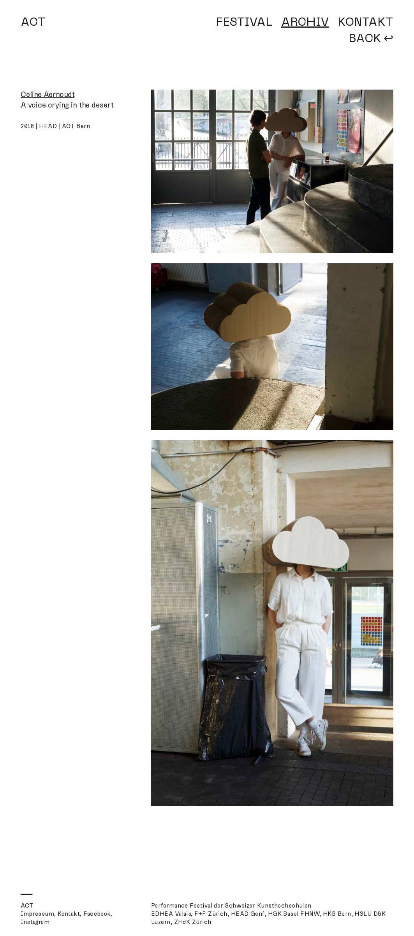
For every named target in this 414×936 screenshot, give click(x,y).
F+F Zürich (210, 913)
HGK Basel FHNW (293, 913)
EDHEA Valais (171, 913)
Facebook (97, 913)
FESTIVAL (244, 22)
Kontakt (69, 913)
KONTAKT (365, 22)
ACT (33, 22)
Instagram (35, 921)
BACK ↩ (371, 38)
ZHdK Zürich (192, 921)
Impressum (37, 913)
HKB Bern (337, 913)
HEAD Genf (247, 913)
